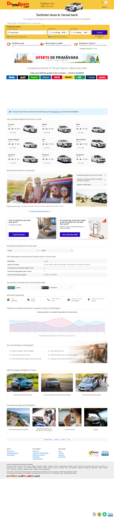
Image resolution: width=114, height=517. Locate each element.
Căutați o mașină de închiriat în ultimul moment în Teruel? (89, 180)
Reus (66, 467)
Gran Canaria (81, 466)
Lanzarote (20, 467)
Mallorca (40, 467)
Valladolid (26, 469)
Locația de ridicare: (12, 29)
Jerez (97, 466)
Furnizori (61, 453)
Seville (100, 467)
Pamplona (61, 467)
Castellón (50, 466)
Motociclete (61, 457)
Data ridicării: (52, 29)
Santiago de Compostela (90, 467)
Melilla (45, 467)
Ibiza (93, 466)
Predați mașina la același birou (18, 37)
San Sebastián (72, 467)
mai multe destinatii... (44, 469)
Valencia (20, 469)
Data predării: (74, 29)
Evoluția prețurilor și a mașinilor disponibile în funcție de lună (57, 312)
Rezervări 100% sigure (84, 185)
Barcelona (39, 466)
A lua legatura (11, 455)
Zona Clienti (10, 451)
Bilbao (45, 466)
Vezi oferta (13, 132)
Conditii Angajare (38, 459)
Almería (20, 466)
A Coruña (9, 466)
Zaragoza (35, 469)
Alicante (15, 466)
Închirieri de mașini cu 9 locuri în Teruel (89, 175)
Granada (88, 466)
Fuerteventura (63, 466)
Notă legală (36, 457)
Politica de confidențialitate (41, 453)
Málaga (35, 467)
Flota (59, 451)
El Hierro (56, 466)
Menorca (50, 467)
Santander (80, 467)
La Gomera (102, 466)
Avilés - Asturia (27, 466)
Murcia (56, 467)
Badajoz (34, 466)
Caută (99, 32)
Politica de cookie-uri (39, 455)
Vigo (31, 469)
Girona (75, 466)
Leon (25, 467)
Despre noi (36, 451)
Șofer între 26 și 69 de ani (58, 37)
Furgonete (61, 455)
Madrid (30, 467)
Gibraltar (70, 466)
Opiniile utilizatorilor (12, 453)
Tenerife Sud (14, 469)
